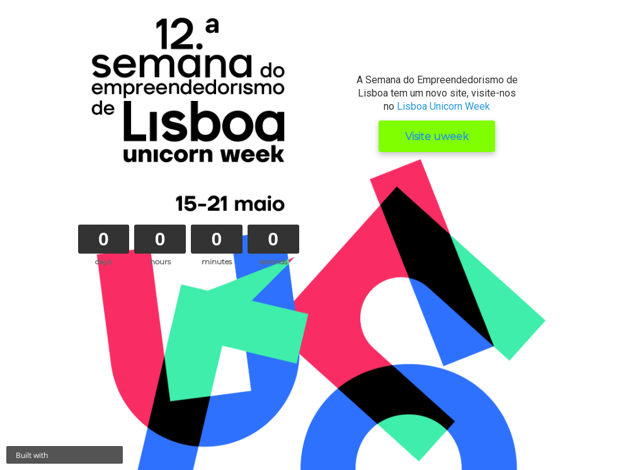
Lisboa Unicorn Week (443, 106)
